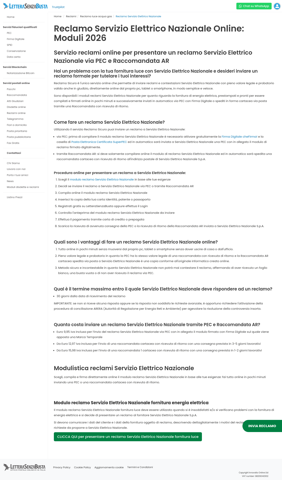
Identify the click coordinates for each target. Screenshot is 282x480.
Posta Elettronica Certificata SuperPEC (99, 142)
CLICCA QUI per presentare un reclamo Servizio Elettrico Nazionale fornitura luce (128, 436)
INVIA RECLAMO (262, 425)
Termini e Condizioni (140, 467)
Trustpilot (58, 7)
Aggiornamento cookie (109, 467)
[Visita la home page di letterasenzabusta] (25, 6)
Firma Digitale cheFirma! (239, 136)
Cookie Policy (82, 467)
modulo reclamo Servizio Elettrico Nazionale (102, 179)
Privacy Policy (61, 467)
